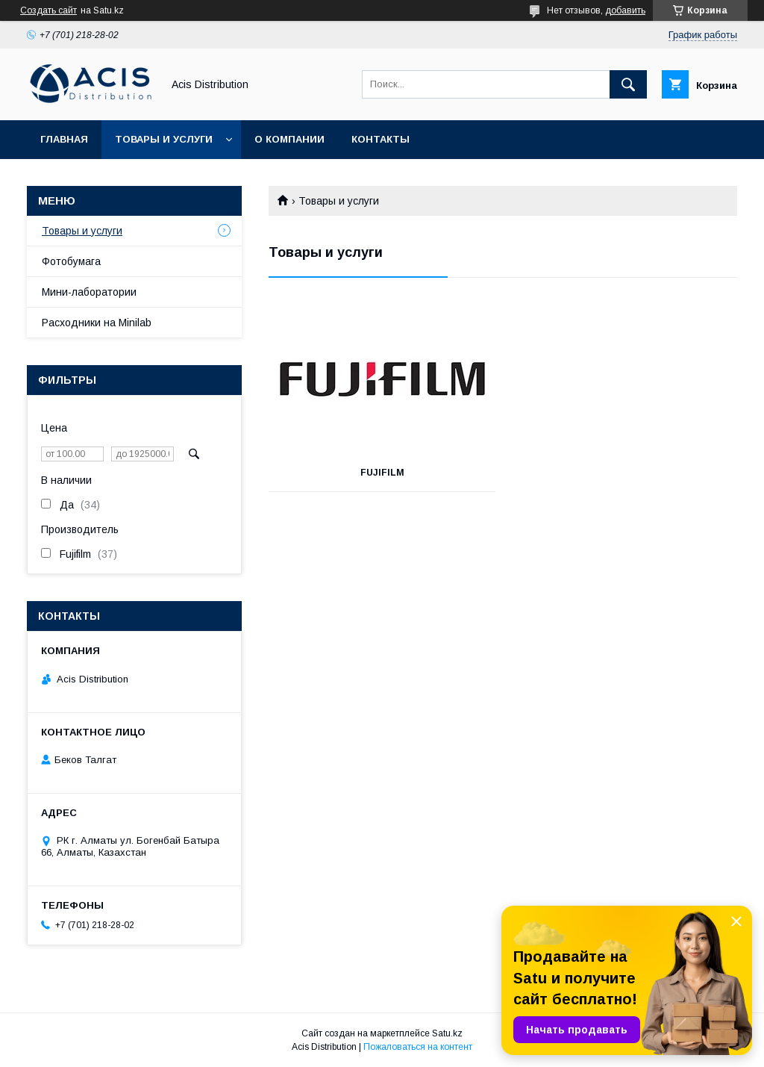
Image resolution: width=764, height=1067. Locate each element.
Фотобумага (71, 261)
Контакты (380, 139)
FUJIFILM (382, 472)
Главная (64, 139)
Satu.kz (447, 1033)
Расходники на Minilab (96, 323)
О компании (289, 139)
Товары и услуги (164, 139)
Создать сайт (48, 10)
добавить (625, 10)
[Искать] (628, 84)
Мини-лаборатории (89, 292)
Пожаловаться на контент (417, 1047)
